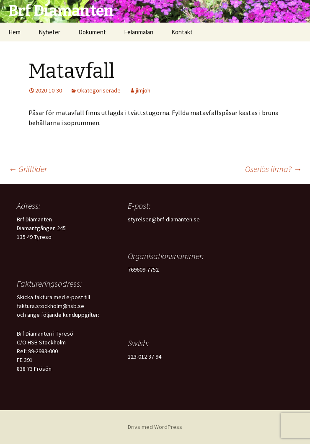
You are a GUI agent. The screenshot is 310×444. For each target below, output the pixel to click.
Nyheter (49, 32)
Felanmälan (138, 32)
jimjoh (143, 90)
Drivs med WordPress (155, 427)
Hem (14, 32)
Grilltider (27, 169)
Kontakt (182, 32)
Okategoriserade (99, 90)
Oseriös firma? (273, 169)
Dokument (92, 32)
